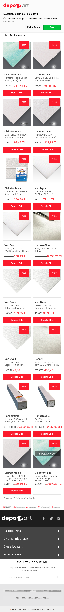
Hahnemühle (42, 245)
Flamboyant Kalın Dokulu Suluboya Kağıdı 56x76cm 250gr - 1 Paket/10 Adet (47, 136)
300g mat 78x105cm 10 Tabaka (47, 249)
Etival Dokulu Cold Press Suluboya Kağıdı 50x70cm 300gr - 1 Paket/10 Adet (47, 79)
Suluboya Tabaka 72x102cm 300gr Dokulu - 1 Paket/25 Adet (16, 250)
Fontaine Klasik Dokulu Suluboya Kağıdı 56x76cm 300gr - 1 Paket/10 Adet (15, 79)
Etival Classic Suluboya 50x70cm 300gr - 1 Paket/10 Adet (16, 136)
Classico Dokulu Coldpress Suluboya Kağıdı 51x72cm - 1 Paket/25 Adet (14, 364)
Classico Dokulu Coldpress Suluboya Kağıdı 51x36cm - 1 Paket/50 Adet (45, 307)
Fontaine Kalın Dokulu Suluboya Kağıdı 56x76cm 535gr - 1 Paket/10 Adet (46, 478)
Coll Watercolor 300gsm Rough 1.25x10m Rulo (43, 421)
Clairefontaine (12, 74)
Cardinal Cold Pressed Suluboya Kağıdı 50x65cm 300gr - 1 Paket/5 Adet (15, 193)
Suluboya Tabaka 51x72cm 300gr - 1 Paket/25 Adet (44, 193)
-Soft (13, 610)
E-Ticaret (21, 610)
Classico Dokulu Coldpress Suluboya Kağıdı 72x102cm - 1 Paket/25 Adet (14, 307)
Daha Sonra (33, 27)
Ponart (39, 359)
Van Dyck (40, 188)
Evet (52, 27)
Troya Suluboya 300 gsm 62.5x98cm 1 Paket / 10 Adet (47, 364)
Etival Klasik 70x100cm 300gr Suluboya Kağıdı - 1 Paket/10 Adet (16, 478)
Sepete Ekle (17, 92)
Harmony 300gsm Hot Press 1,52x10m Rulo (15, 420)
